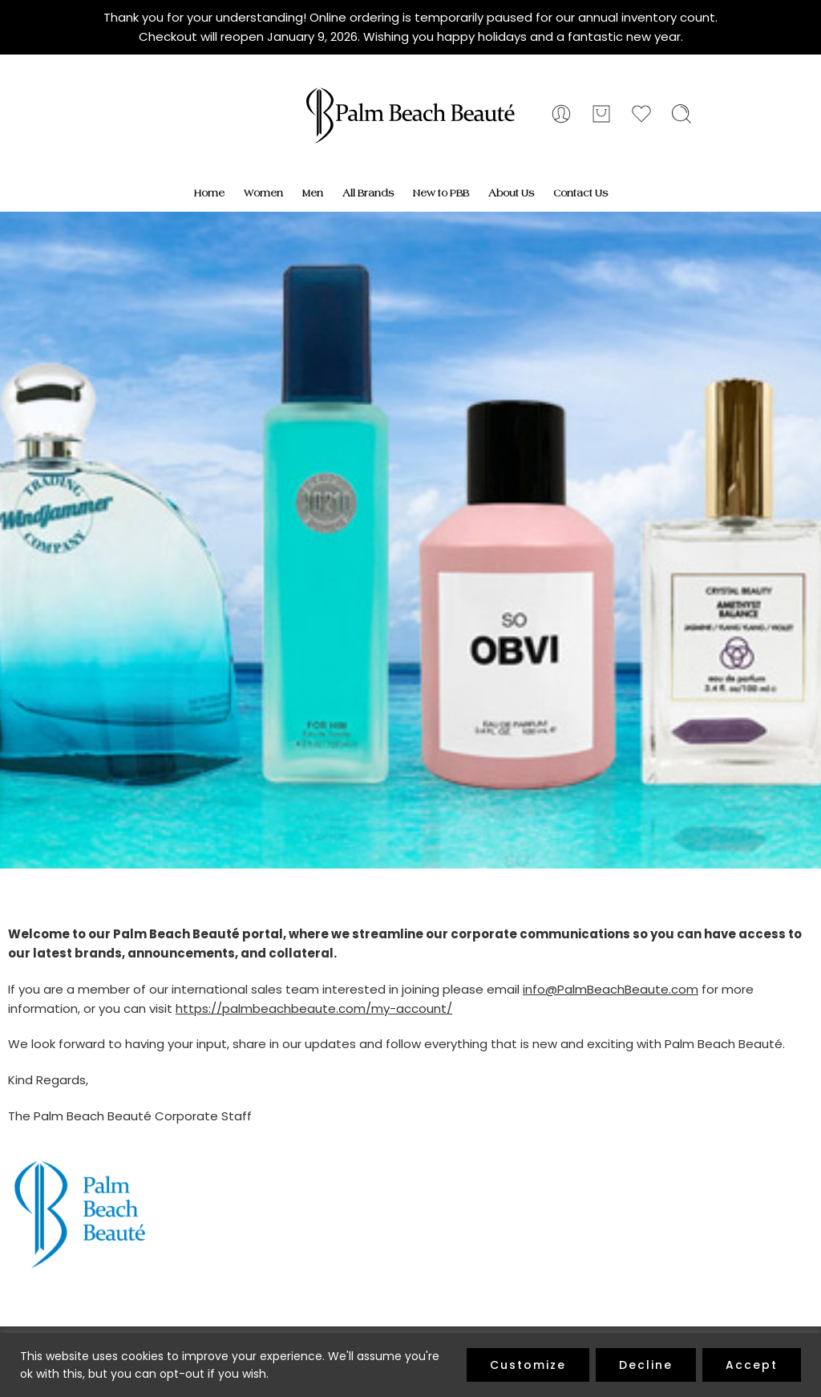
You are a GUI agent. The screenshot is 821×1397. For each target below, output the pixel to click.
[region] (410, 1365)
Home (209, 193)
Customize (528, 1365)
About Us (511, 193)
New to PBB (441, 193)
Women (263, 193)
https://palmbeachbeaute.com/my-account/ (314, 1008)
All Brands (368, 193)
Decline (646, 1365)
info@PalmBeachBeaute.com (610, 989)
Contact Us (580, 193)
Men (312, 193)
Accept (752, 1365)
